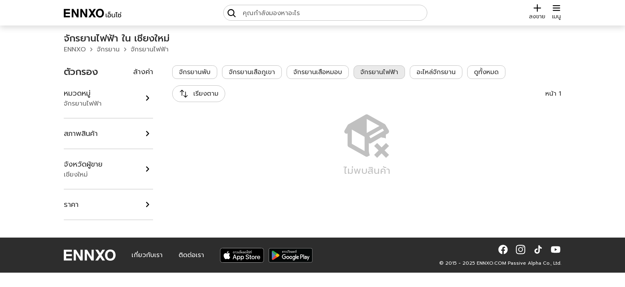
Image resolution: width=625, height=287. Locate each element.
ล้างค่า (143, 71)
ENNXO (75, 49)
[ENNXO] (92, 14)
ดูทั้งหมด (486, 72)
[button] (503, 249)
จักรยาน (108, 49)
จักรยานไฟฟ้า (150, 49)
